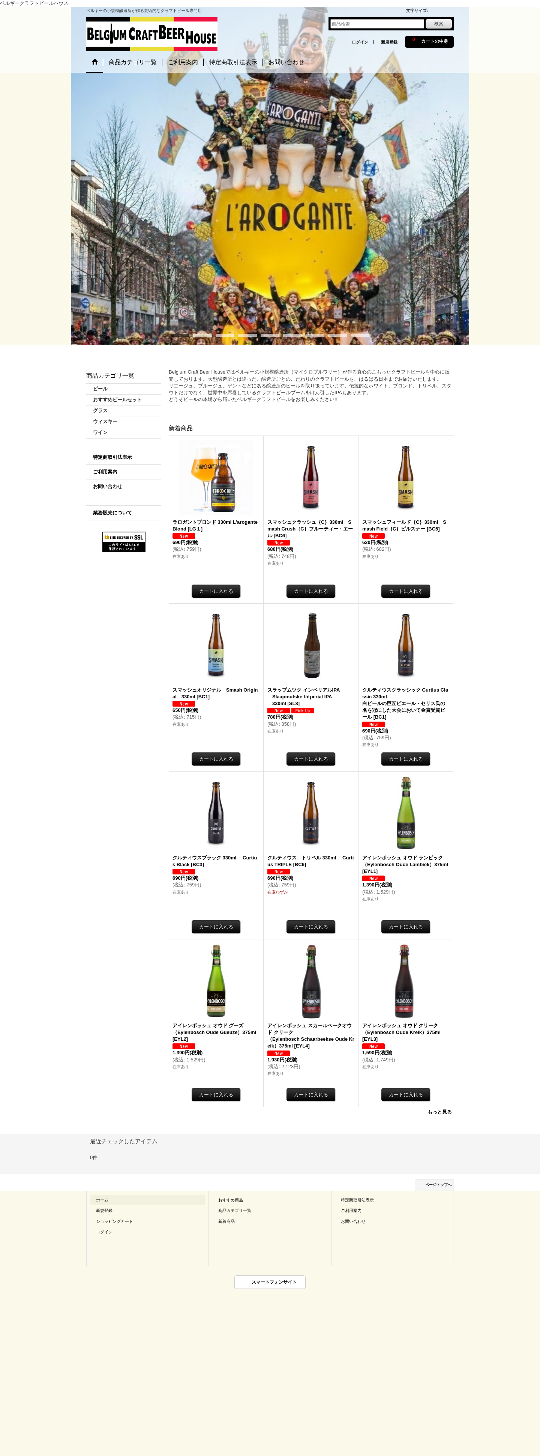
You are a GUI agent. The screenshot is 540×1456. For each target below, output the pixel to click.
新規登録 (389, 42)
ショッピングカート (114, 1221)
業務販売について (112, 512)
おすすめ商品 (230, 1200)
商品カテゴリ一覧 (234, 1210)
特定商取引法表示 (112, 457)
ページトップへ (438, 1185)
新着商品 (226, 1221)
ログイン (360, 42)
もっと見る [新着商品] (440, 1112)
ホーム (102, 1200)
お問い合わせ (107, 486)
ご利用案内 (105, 472)
